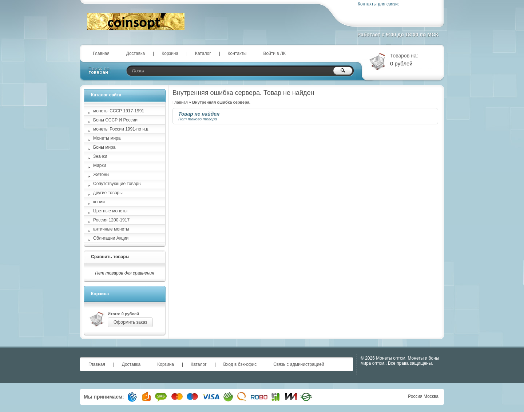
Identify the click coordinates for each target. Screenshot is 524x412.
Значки (100, 156)
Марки (99, 165)
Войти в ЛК (274, 53)
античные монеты (111, 229)
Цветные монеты (110, 210)
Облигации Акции (110, 238)
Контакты (237, 53)
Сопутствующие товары (117, 183)
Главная (101, 53)
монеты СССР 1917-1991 (118, 110)
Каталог (203, 53)
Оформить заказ (130, 322)
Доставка (135, 53)
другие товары (108, 192)
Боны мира (104, 147)
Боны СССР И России (115, 120)
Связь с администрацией (298, 364)
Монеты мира (106, 138)
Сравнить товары (110, 256)
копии (99, 201)
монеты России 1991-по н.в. (121, 129)
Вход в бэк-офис (240, 364)
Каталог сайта (106, 94)
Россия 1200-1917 (111, 220)
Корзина (170, 53)
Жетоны (101, 174)
